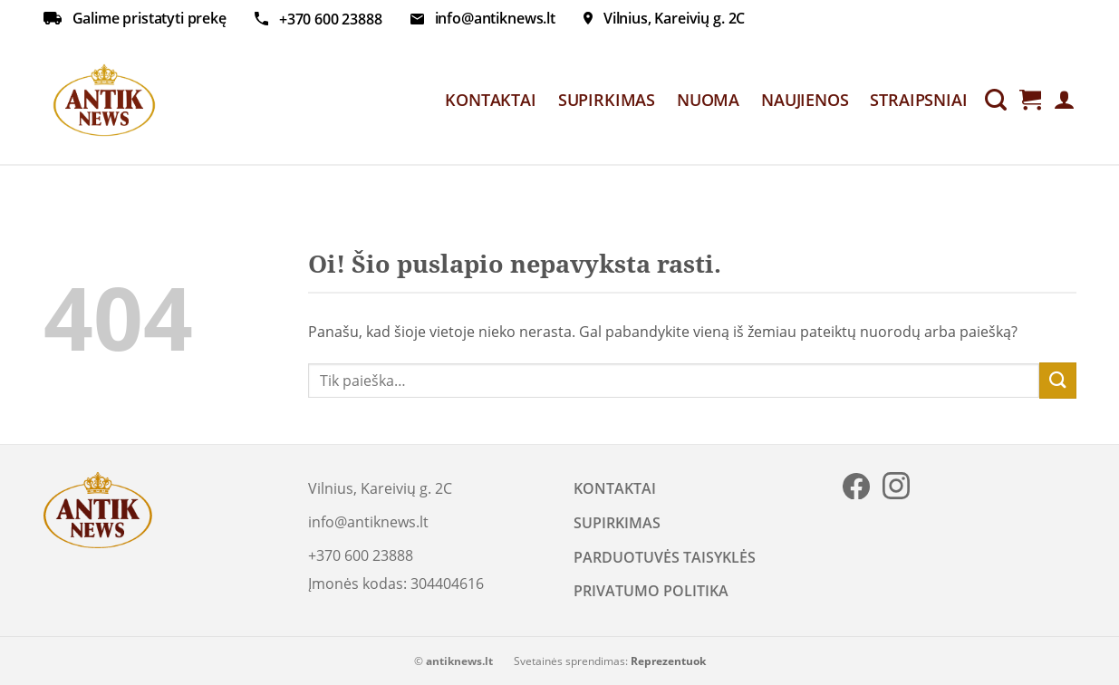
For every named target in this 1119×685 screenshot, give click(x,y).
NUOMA (708, 100)
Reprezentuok (668, 661)
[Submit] (1057, 380)
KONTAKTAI (490, 100)
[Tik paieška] (996, 100)
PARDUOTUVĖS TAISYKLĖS (665, 557)
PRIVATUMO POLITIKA (651, 591)
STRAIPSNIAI (918, 100)
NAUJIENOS (804, 100)
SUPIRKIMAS (606, 100)
